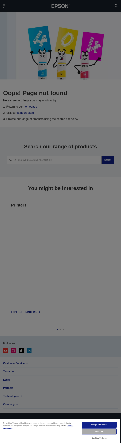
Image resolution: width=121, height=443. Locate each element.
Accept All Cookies (99, 425)
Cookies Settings (99, 438)
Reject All (99, 431)
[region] (60, 430)
